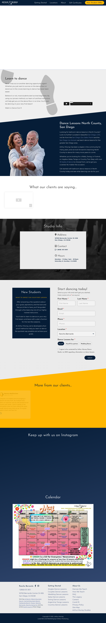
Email (60, 309)
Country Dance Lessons (57, 605)
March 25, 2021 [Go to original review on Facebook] (8, 395)
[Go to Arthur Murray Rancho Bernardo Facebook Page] (35, 586)
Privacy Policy (78, 605)
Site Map (76, 607)
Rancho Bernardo (26, 586)
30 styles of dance (66, 162)
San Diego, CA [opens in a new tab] (93, 135)
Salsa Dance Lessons (56, 597)
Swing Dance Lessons (57, 600)
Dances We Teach (79, 589)
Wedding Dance (86, 343)
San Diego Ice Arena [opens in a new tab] (67, 140)
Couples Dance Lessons (57, 592)
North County (27, 607)
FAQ (74, 594)
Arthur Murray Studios (81, 610)
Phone (61, 319)
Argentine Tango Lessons (58, 602)
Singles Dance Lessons (57, 589)
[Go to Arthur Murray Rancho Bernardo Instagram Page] (38, 586)
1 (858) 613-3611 (61, 249)
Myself (61, 343)
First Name (63, 299)
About (63, 3)
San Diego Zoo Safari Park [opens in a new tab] (82, 137)
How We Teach (78, 592)
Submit (90, 358)
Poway (33, 603)
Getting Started (40, 3)
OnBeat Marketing (62, 619)
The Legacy (77, 597)
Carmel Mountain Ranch (32, 601)
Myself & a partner (72, 343)
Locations (53, 3)
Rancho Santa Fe (31, 605)
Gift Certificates (75, 3)
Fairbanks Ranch (24, 603)
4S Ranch (27, 599)
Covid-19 (75, 602)
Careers (75, 600)
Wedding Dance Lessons (58, 594)
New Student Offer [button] (94, 3)
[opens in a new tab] (53, 539)
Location (62, 329)
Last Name (82, 299)
